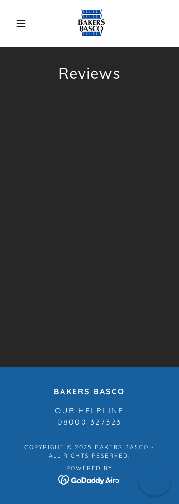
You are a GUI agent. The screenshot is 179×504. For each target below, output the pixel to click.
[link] (91, 23)
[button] (21, 23)
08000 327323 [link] (89, 422)
